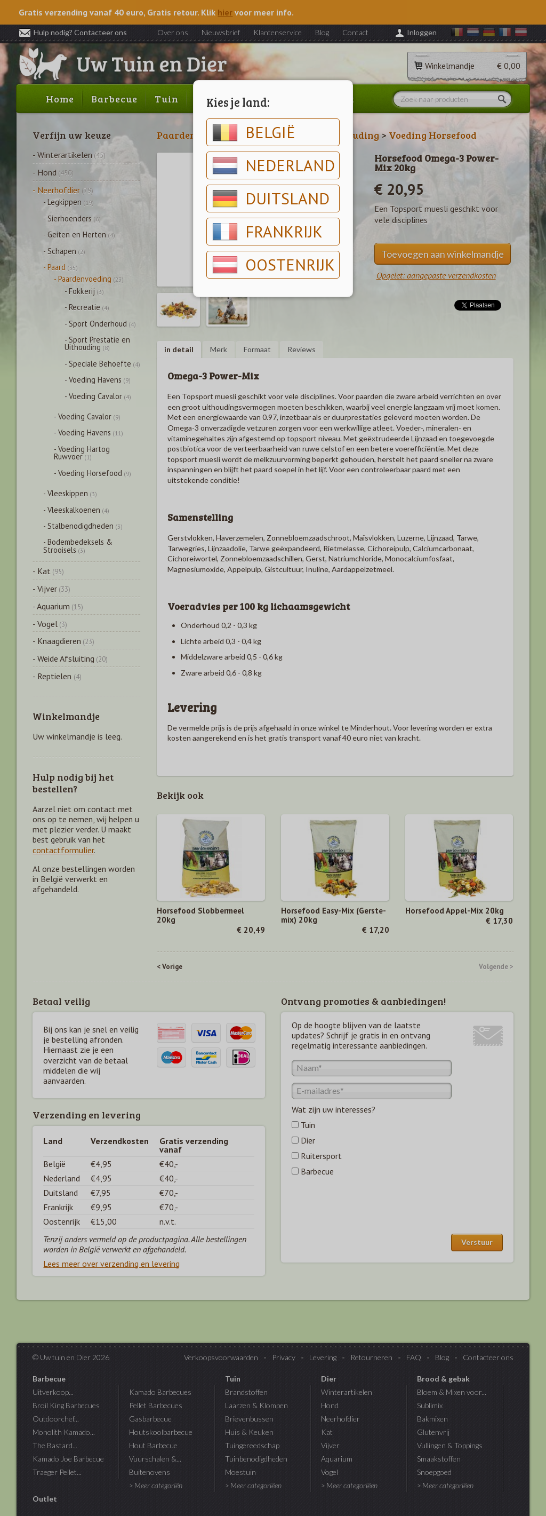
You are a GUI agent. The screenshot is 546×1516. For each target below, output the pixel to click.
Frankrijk (267, 231)
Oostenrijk (273, 264)
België (253, 132)
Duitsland (271, 198)
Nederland (273, 165)
